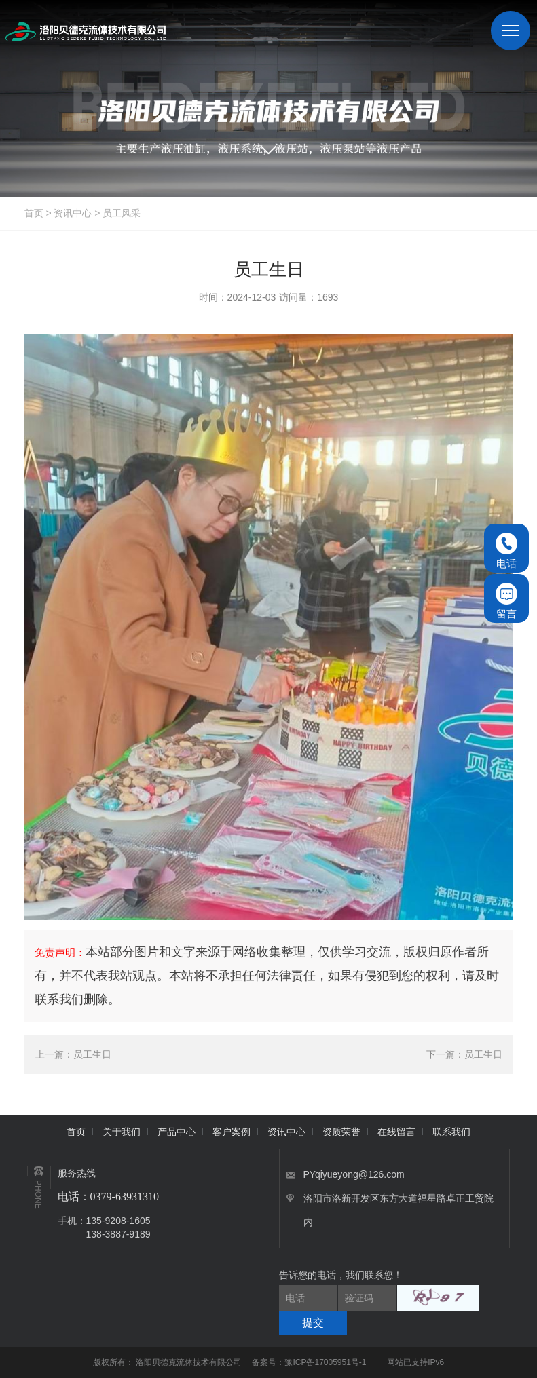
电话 (506, 551)
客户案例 (231, 1131)
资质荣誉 (341, 1131)
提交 (313, 1322)
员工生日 (92, 1054)
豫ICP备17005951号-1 (325, 1362)
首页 (33, 213)
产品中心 (177, 1131)
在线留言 (396, 1131)
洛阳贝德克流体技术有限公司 (190, 1362)
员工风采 (122, 213)
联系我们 (451, 1131)
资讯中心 (73, 213)
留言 (506, 601)
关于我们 (122, 1131)
